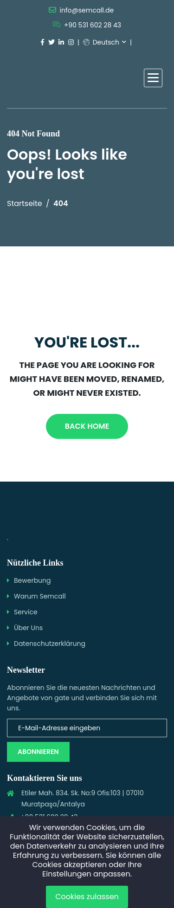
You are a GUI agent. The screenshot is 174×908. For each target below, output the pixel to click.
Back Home (87, 426)
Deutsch (101, 42)
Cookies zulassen (87, 896)
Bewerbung (32, 580)
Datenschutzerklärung (49, 643)
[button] (153, 78)
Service (26, 612)
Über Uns (28, 627)
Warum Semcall (40, 596)
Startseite (24, 203)
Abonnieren (38, 751)
